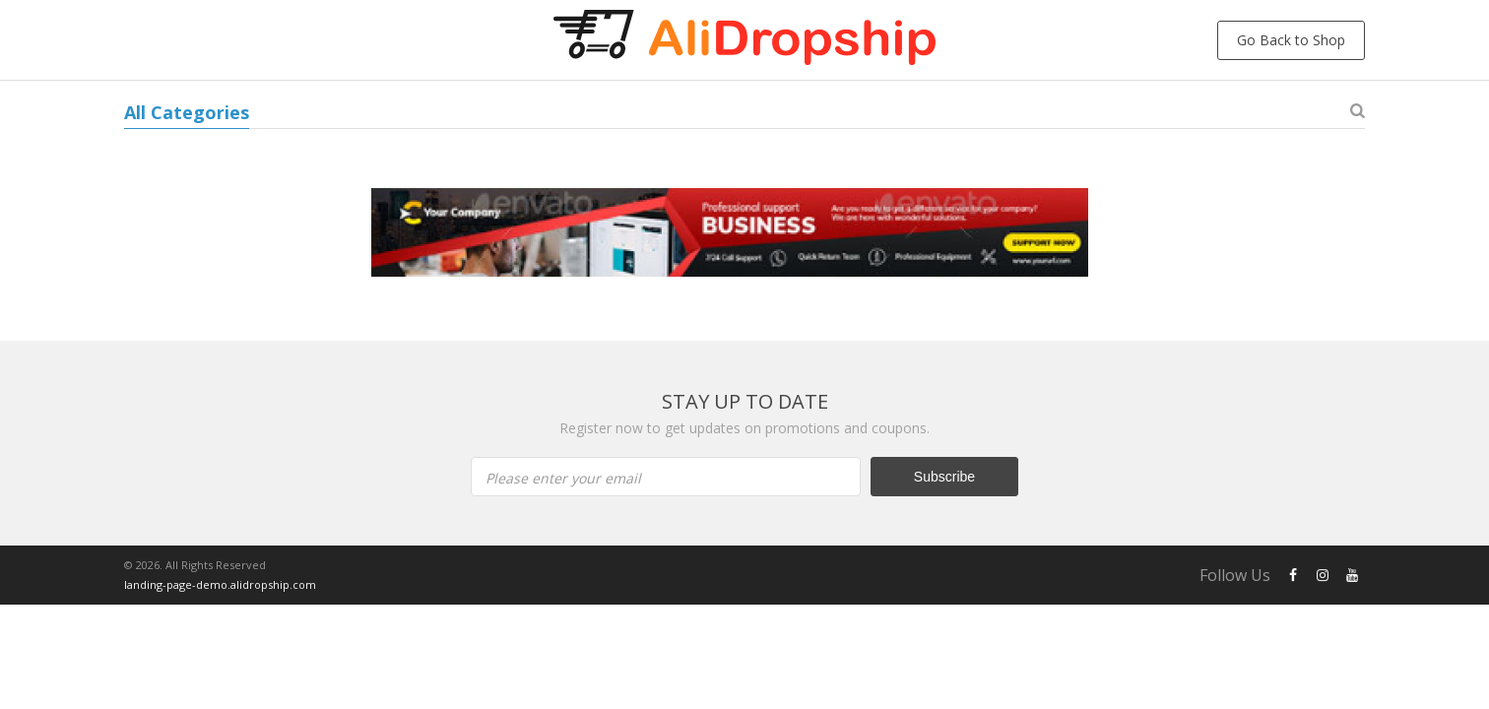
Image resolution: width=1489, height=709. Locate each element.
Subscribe (944, 476)
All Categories (186, 112)
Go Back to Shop (1291, 40)
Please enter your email (563, 478)
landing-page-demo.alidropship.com (220, 584)
